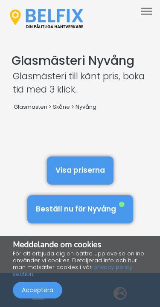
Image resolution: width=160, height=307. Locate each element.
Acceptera (37, 290)
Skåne (61, 106)
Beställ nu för (80, 208)
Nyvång (86, 106)
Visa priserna (80, 170)
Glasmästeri (30, 106)
